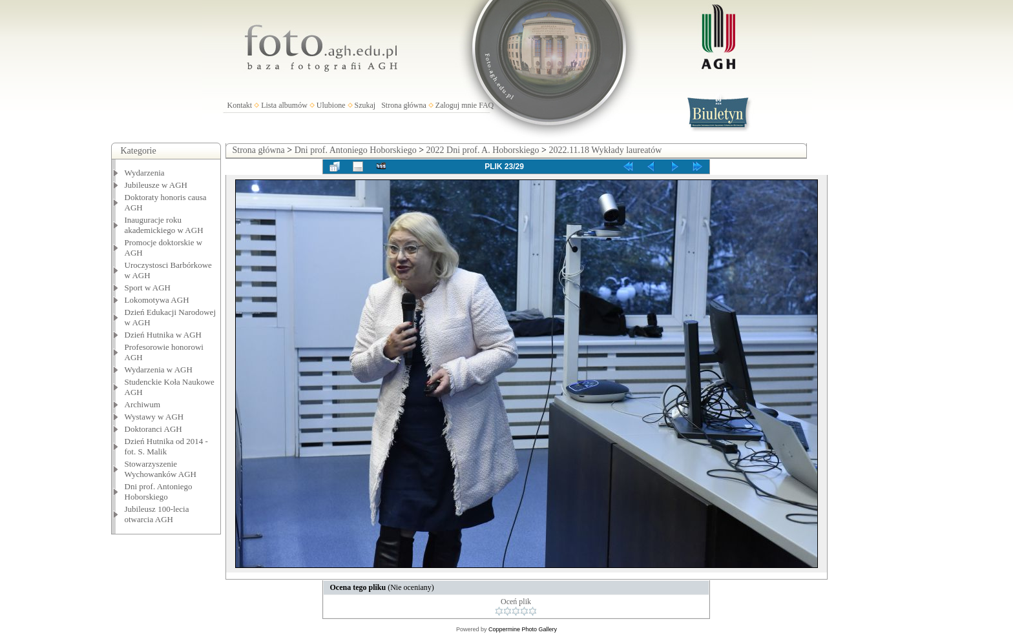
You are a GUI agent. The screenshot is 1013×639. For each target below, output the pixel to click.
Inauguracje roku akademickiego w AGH (164, 225)
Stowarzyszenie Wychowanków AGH (161, 469)
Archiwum (143, 404)
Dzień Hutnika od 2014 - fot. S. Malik (166, 446)
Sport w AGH (148, 287)
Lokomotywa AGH (157, 300)
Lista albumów (284, 105)
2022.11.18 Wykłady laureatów (605, 150)
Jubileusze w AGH (156, 185)
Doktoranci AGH (153, 429)
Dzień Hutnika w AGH (163, 335)
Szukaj (365, 105)
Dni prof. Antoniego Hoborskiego (159, 492)
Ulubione (331, 105)
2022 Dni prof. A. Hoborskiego (482, 150)
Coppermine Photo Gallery (522, 629)
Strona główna (403, 105)
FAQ (486, 105)
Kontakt (240, 105)
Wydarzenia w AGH (159, 369)
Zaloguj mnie (456, 105)
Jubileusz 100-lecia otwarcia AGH (157, 514)
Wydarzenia (145, 173)
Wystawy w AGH (154, 416)
